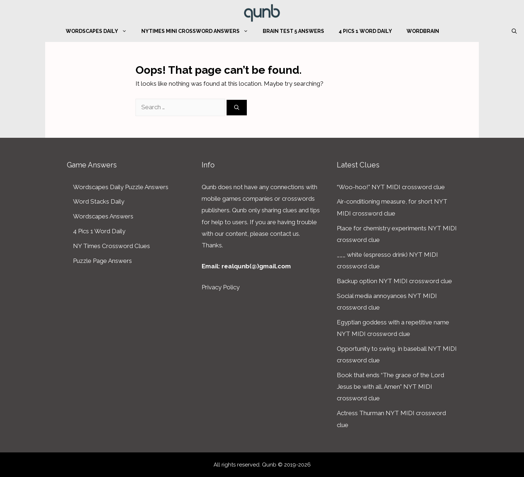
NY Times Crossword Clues (111, 246)
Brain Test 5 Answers (293, 31)
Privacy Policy (221, 287)
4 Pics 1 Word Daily (365, 31)
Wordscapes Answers (103, 216)
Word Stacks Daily (98, 201)
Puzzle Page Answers (102, 260)
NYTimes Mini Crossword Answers (198, 31)
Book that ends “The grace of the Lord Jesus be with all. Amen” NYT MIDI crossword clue (390, 386)
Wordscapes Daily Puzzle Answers (120, 187)
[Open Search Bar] (514, 31)
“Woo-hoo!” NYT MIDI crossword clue (391, 187)
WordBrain (423, 31)
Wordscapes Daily (100, 31)
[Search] (237, 107)
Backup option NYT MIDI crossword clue (394, 281)
